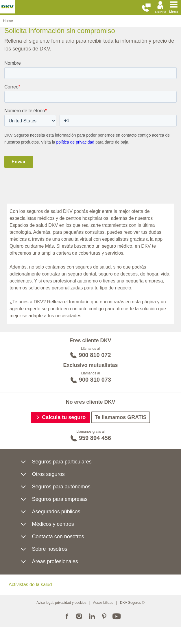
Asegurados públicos (56, 511)
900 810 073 (95, 379)
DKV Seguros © (132, 603)
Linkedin (91, 615)
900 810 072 (95, 355)
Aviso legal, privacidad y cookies (61, 603)
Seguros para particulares (62, 462)
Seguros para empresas (60, 499)
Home (8, 21)
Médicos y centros (53, 524)
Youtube (116, 615)
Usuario (160, 12)
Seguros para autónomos (61, 487)
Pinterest (104, 615)
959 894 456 (95, 438)
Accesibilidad (103, 603)
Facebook (66, 615)
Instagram (79, 615)
